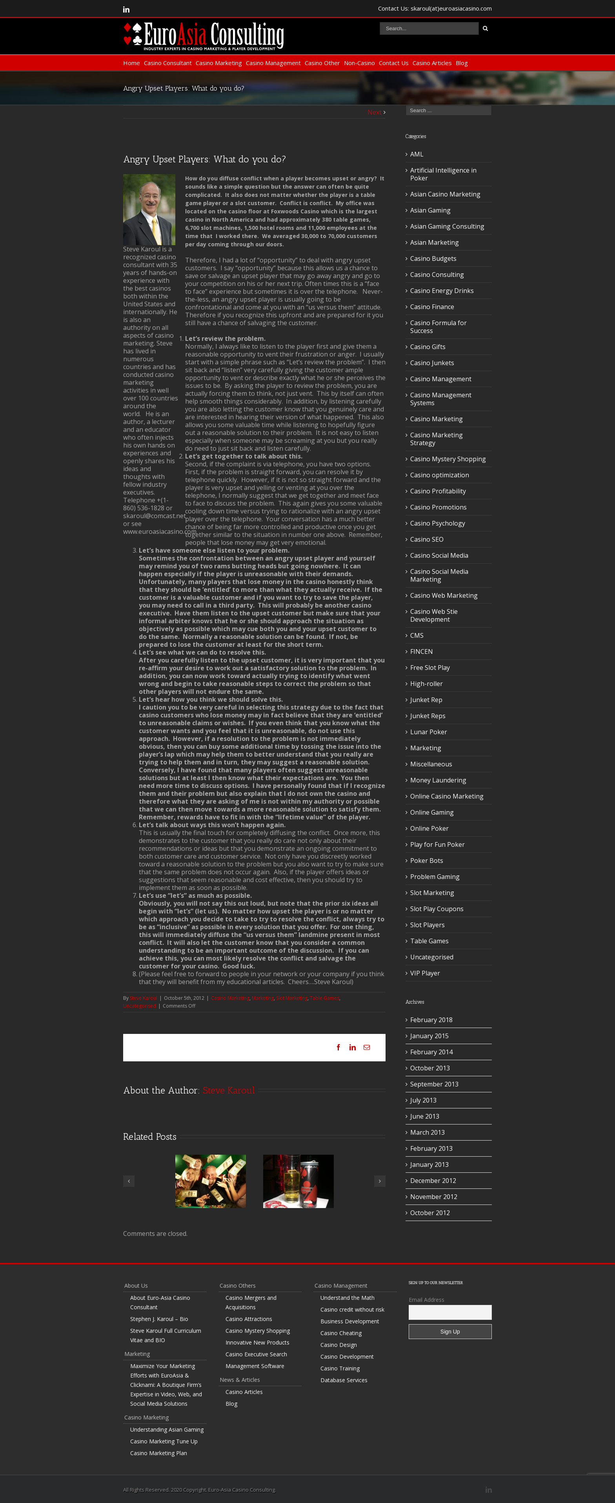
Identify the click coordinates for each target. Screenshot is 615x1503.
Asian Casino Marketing (445, 194)
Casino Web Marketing (444, 595)
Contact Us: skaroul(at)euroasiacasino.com (435, 8)
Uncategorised (139, 1006)
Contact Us (394, 63)
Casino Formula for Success (438, 327)
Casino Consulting (437, 274)
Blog (462, 63)
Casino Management (273, 63)
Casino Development (347, 1356)
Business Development (349, 1321)
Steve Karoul (143, 998)
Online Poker (429, 828)
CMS (417, 635)
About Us (136, 1285)
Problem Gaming (435, 877)
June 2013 (424, 1116)
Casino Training (340, 1368)
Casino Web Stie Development (434, 615)
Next (375, 112)
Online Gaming (432, 812)
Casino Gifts (428, 347)
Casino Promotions (438, 507)
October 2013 (430, 1068)
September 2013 (434, 1084)
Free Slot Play (430, 667)
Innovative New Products (257, 1342)
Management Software (255, 1366)
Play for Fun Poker (437, 844)
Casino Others (238, 1285)
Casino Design (338, 1344)
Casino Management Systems (440, 399)
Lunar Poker (428, 732)
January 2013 (429, 1164)
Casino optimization (439, 475)
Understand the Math (347, 1297)
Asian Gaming (430, 210)
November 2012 (433, 1196)
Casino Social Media (439, 555)
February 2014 (431, 1052)
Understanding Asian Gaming (167, 1429)
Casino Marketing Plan (158, 1453)
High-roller (426, 684)
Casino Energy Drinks (442, 291)
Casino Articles (432, 63)
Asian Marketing (434, 242)
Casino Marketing (219, 63)
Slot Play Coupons (437, 909)
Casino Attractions (249, 1319)
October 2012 (430, 1212)
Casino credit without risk (352, 1309)
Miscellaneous (431, 764)
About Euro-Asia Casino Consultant (160, 1302)
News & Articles (240, 1379)
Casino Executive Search (256, 1354)
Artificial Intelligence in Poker (443, 174)
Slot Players (427, 925)
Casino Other (322, 63)
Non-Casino (359, 63)
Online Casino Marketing (447, 796)
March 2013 (427, 1132)
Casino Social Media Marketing (439, 575)
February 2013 (431, 1148)
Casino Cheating (341, 1333)
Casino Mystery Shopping (448, 459)
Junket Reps (428, 716)
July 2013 (423, 1100)
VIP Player (425, 973)
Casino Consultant (168, 63)
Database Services (344, 1380)
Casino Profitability (438, 491)
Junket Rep (426, 700)
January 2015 (429, 1036)
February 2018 (431, 1019)
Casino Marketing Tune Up (164, 1441)
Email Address (426, 1299)
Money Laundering (438, 780)
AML (417, 154)
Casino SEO (427, 539)
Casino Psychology (437, 523)
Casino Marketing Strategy (436, 439)
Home (131, 63)
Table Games (324, 998)
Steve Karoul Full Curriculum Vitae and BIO (165, 1335)
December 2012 (433, 1180)
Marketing (263, 998)
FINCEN (421, 651)
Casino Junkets (432, 363)
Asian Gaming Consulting (447, 226)
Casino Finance (432, 307)
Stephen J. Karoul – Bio (159, 1319)
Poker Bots (426, 860)
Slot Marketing (292, 998)
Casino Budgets (433, 258)
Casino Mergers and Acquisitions (251, 1302)
